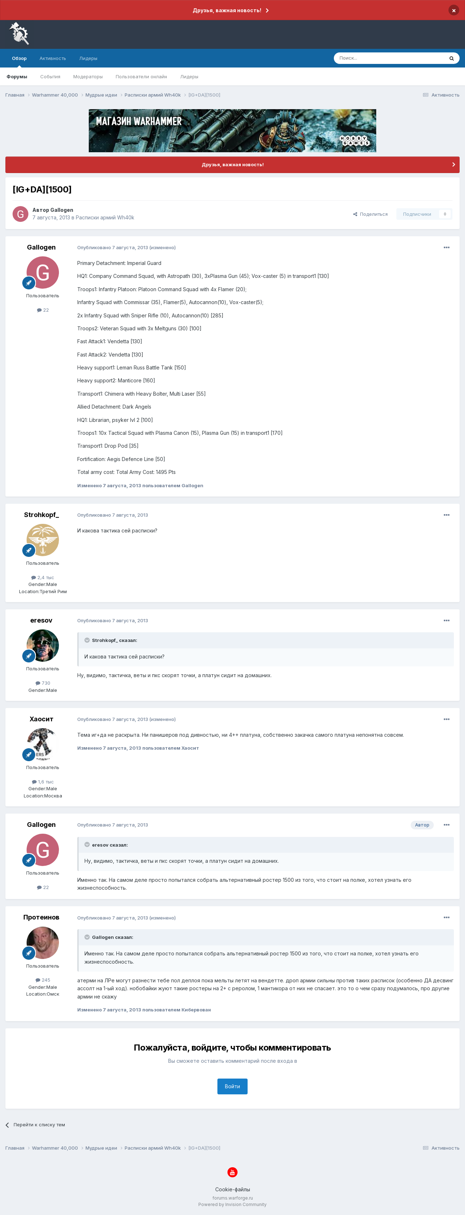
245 (43, 980)
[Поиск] (372, 58)
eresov (41, 620)
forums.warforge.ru (232, 1198)
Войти (232, 1086)
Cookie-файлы (232, 1189)
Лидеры (189, 76)
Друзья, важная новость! (227, 10)
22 (43, 310)
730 (43, 683)
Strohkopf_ (41, 514)
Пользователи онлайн (141, 76)
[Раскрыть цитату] (87, 640)
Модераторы (88, 76)
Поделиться (370, 214)
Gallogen (61, 210)
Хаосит (41, 719)
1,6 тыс (43, 782)
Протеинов (41, 917)
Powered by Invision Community (232, 1204)
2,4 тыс (42, 577)
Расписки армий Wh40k (105, 217)
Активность (53, 58)
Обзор (19, 61)
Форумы (16, 76)
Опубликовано (112, 247)
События (50, 76)
